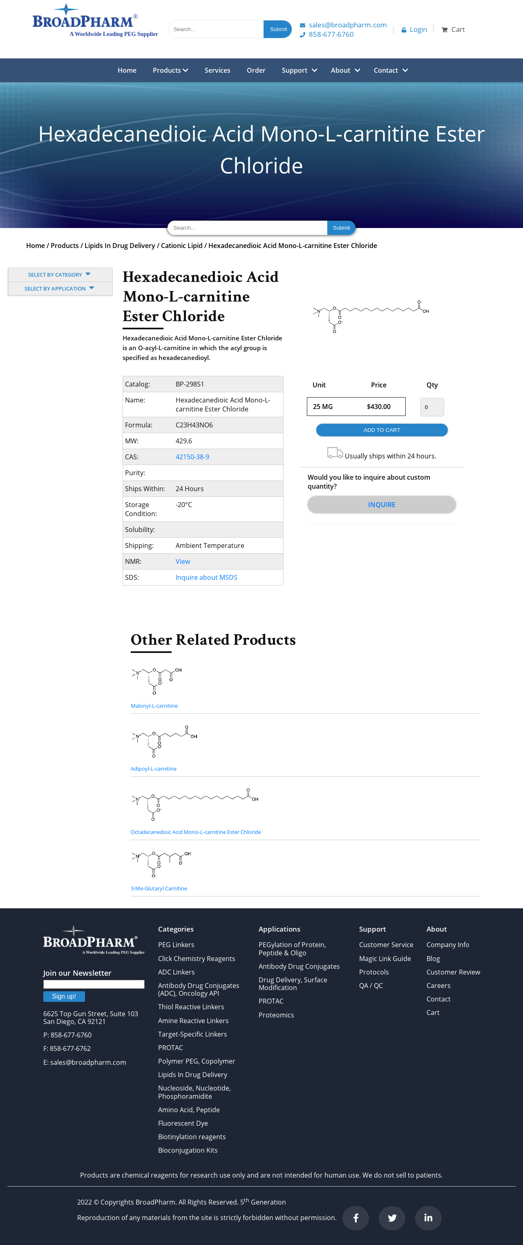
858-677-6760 (327, 34)
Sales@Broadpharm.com (343, 24)
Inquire (382, 504)
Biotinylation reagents (192, 1136)
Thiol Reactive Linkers (191, 1006)
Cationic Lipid (182, 245)
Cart (433, 1012)
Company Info (448, 944)
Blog (433, 958)
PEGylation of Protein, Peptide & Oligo (292, 948)
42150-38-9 (192, 456)
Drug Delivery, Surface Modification (293, 983)
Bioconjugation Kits (188, 1150)
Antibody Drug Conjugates (299, 966)
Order (256, 70)
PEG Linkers (176, 944)
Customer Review (453, 972)
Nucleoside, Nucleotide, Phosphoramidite (194, 1092)
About (340, 70)
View (183, 561)
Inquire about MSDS (206, 577)
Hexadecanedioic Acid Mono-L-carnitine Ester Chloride (292, 245)
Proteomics (276, 1014)
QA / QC (371, 985)
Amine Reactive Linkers (193, 1020)
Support (294, 70)
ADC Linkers (176, 972)
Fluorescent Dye (183, 1123)
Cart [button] (453, 29)
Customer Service (386, 944)
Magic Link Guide (385, 958)
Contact (386, 70)
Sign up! (64, 996)
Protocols (374, 972)
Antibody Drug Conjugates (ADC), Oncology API (198, 989)
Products (170, 70)
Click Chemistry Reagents (196, 958)
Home (127, 70)
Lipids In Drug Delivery (120, 245)
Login (414, 29)
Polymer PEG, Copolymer (196, 1061)
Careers (439, 985)
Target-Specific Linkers (192, 1034)
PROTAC (170, 1047)
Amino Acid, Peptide (189, 1109)
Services (217, 70)
